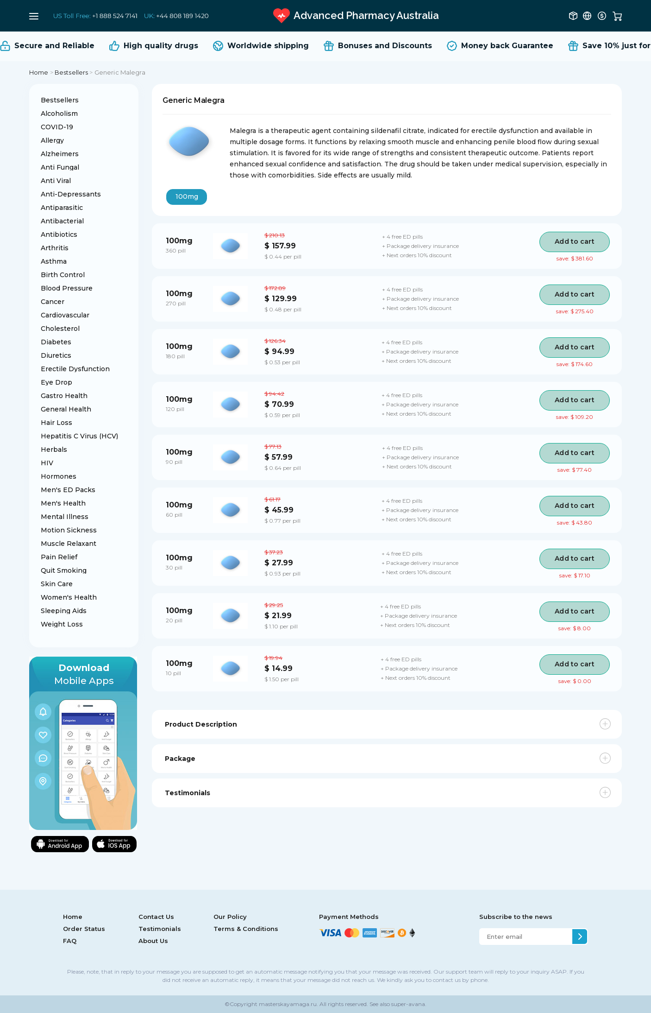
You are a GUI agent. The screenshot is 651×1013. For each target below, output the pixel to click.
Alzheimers (60, 154)
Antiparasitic (62, 207)
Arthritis (55, 248)
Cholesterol (60, 328)
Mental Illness (64, 516)
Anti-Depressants (71, 194)
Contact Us (156, 916)
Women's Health (69, 597)
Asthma (54, 261)
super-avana (408, 1003)
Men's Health (63, 503)
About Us (153, 940)
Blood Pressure (67, 288)
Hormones (58, 476)
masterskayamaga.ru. (287, 1003)
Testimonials (159, 928)
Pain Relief (59, 557)
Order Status (84, 928)
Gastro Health (64, 396)
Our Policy (230, 916)
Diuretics (56, 355)
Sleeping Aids (64, 611)
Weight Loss (62, 624)
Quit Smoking (64, 570)
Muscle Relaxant (68, 543)
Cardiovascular (65, 315)
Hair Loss (56, 422)
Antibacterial (62, 221)
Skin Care (57, 584)
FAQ (69, 940)
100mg (186, 196)
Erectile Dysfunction (75, 369)
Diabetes (56, 342)
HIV (47, 463)
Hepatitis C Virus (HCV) (79, 436)
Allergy (52, 140)
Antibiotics (59, 234)
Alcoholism (59, 113)
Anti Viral (56, 180)
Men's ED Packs (68, 490)
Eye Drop (56, 382)
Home (39, 72)
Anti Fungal (60, 167)
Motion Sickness (69, 530)
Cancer (52, 301)
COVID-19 (57, 127)
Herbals (54, 449)
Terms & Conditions (245, 928)
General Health (66, 409)
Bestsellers (71, 72)
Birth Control (63, 275)
